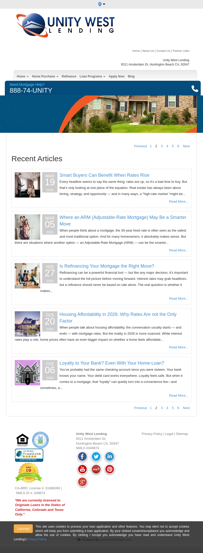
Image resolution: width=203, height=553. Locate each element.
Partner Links (181, 50)
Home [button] (23, 76)
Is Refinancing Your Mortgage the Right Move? (107, 266)
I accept (23, 529)
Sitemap (182, 434)
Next (186, 146)
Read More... (178, 201)
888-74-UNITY (31, 90)
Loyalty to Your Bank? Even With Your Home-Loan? (112, 363)
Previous (140, 146)
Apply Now (116, 76)
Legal (169, 434)
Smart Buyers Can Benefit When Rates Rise (104, 175)
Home (136, 50)
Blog (131, 76)
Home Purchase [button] (45, 76)
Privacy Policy (152, 434)
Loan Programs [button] (92, 76)
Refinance (69, 76)
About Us (148, 50)
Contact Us (163, 50)
